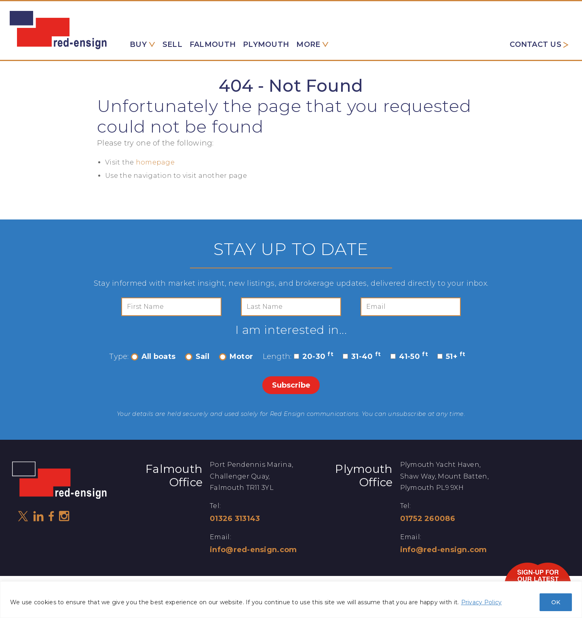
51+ (451, 356)
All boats (153, 356)
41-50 (409, 356)
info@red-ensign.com (253, 549)
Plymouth (266, 44)
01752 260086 (427, 518)
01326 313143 (235, 518)
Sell (172, 44)
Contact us (535, 44)
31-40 (362, 356)
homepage (155, 162)
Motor (236, 356)
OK (555, 602)
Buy (138, 44)
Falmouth (213, 44)
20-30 (313, 356)
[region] (291, 599)
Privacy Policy (481, 602)
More (308, 44)
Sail (197, 356)
